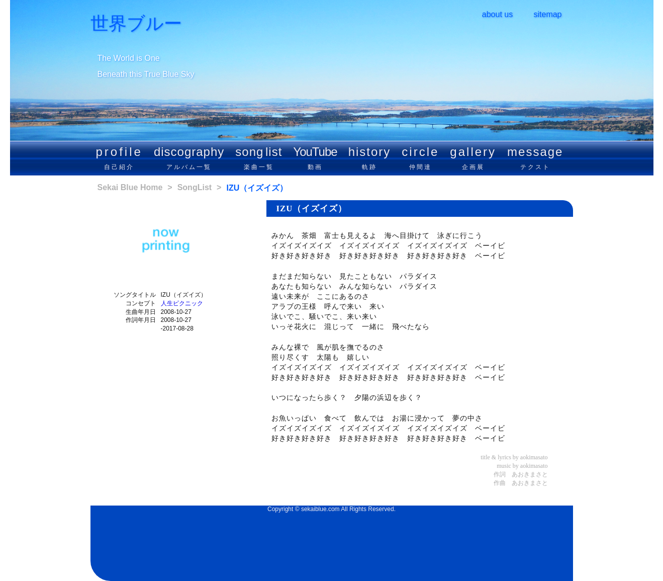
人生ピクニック (182, 303)
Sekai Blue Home (130, 187)
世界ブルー (136, 24)
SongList (194, 187)
